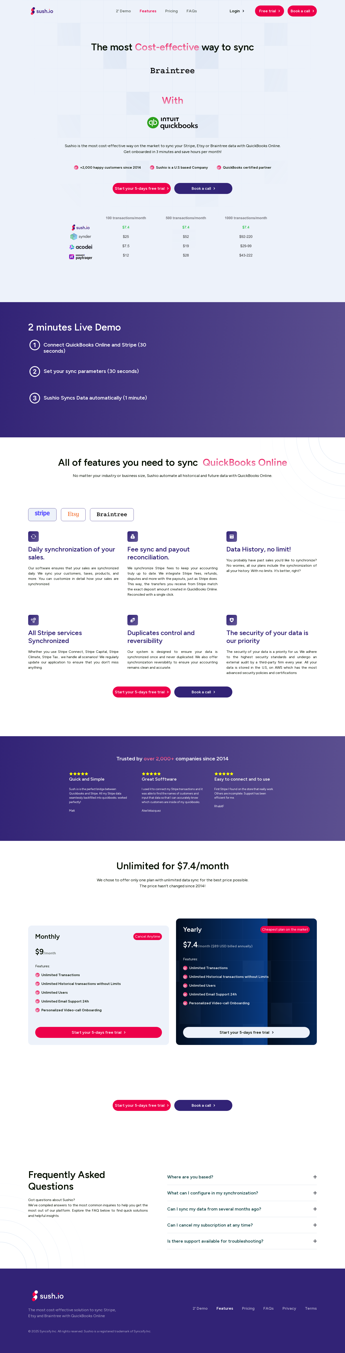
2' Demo (123, 11)
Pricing (171, 11)
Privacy (289, 1308)
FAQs (192, 11)
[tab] (42, 514)
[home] (42, 11)
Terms (311, 1308)
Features (148, 11)
